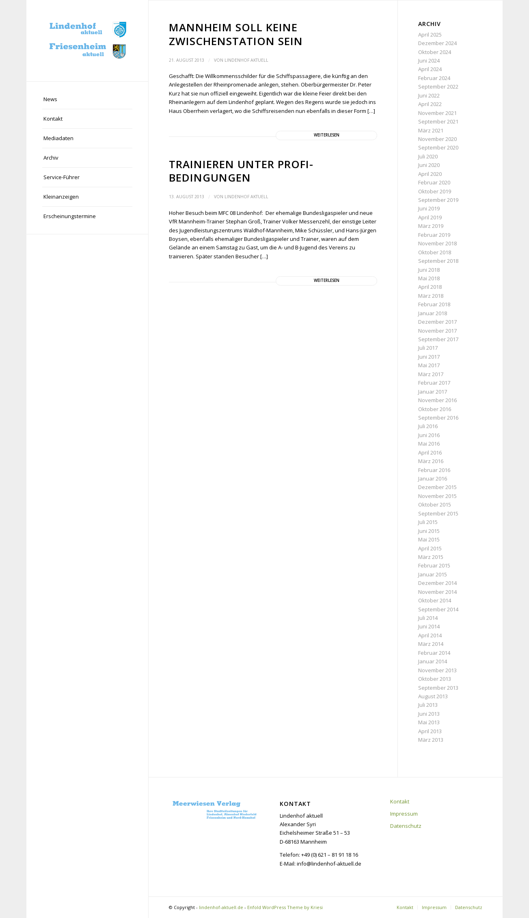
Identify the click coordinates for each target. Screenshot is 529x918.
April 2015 (430, 548)
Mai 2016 (429, 443)
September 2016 (438, 417)
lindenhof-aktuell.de (221, 907)
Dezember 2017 (437, 321)
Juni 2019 (429, 208)
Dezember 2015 (437, 487)
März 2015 (430, 557)
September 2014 (438, 609)
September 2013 (438, 687)
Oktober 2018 (434, 252)
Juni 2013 (429, 713)
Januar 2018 (432, 313)
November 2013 (437, 670)
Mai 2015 (429, 539)
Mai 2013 (429, 722)
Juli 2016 (428, 426)
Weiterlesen (326, 135)
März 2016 (430, 461)
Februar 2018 (434, 304)
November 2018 (437, 243)
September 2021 (438, 121)
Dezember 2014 (437, 583)
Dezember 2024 (437, 43)
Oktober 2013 (434, 678)
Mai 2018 (429, 278)
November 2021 (437, 113)
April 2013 (430, 731)
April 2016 (430, 452)
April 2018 (430, 286)
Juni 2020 (429, 165)
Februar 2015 (434, 565)
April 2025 (430, 34)
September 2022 (438, 86)
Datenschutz (405, 825)
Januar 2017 (432, 391)
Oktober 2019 (434, 191)
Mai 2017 (429, 365)
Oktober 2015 (434, 504)
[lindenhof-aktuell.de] (87, 40)
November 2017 (437, 330)
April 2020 (430, 174)
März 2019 (430, 226)
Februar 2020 (434, 182)
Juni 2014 (429, 626)
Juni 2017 (429, 356)
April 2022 (430, 104)
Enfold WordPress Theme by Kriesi (285, 907)
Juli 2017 (428, 347)
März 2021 (430, 130)
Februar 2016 (434, 470)
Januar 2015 (432, 574)
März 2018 (430, 295)
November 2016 (437, 400)
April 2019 (430, 217)
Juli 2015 (428, 522)
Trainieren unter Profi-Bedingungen (241, 171)
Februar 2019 (434, 234)
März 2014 (430, 643)
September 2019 (438, 200)
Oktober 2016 (434, 409)
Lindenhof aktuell (246, 60)
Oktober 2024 (434, 52)
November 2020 (437, 139)
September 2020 (438, 147)
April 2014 (430, 635)
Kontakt (399, 801)
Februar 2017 (434, 382)
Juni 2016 (429, 435)
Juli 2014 (428, 617)
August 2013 (433, 696)
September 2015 (438, 513)
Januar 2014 (432, 661)
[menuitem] (87, 99)
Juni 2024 (429, 60)
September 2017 (438, 339)
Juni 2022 (429, 95)
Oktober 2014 (434, 600)
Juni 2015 (429, 531)
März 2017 (430, 374)
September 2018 (438, 260)
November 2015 (437, 496)
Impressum (404, 813)
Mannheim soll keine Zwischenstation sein (236, 34)
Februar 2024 (434, 78)
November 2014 (437, 591)
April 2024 (430, 69)
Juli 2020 (428, 156)
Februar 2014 (434, 652)
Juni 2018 (429, 269)
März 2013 (430, 739)
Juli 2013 (428, 704)
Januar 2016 (432, 478)
